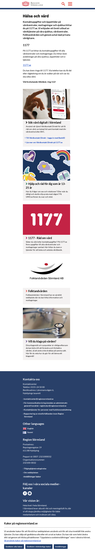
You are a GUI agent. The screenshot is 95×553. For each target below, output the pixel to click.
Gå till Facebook (25, 493)
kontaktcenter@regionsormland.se (38, 399)
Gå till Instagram (30, 493)
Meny (70, 4)
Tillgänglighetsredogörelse (35, 468)
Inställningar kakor (32, 477)
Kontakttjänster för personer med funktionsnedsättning (47, 410)
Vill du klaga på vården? (42, 341)
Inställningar (60, 547)
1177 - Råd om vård (40, 238)
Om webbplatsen (31, 472)
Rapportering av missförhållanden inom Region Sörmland (44, 415)
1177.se (27, 65)
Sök (63, 4)
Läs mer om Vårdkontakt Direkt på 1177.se (44, 142)
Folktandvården (37, 291)
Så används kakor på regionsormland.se (22, 540)
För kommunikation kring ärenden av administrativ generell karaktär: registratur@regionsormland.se (45, 404)
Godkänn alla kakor (14, 547)
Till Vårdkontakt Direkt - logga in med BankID (45, 138)
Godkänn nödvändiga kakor (39, 547)
